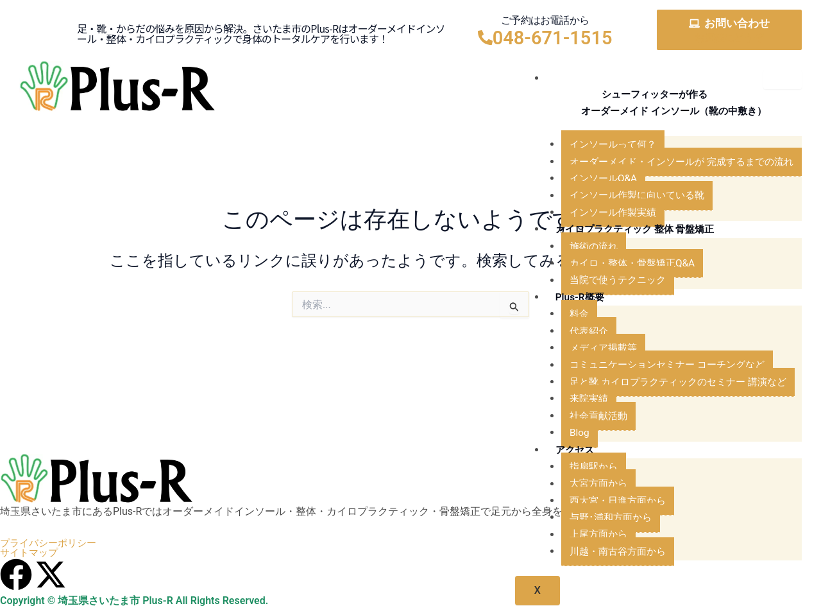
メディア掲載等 (591, 349)
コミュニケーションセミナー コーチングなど (659, 365)
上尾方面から (586, 535)
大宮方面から (586, 484)
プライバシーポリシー (51, 543)
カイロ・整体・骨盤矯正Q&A (621, 264)
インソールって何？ (601, 145)
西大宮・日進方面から (606, 502)
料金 (565, 315)
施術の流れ (581, 247)
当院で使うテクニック (606, 281)
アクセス (562, 450)
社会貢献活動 (586, 417)
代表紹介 (576, 332)
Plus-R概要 (567, 298)
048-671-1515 (553, 38)
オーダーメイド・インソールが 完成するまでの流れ (674, 163)
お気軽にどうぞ (729, 37)
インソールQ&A (591, 179)
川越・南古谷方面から (606, 552)
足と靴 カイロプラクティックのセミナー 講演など (670, 383)
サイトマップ (31, 553)
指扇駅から (581, 468)
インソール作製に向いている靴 (627, 196)
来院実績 (576, 400)
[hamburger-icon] (782, 79)
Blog (565, 434)
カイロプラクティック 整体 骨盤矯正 (626, 230)
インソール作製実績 (601, 213)
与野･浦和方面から (599, 518)
